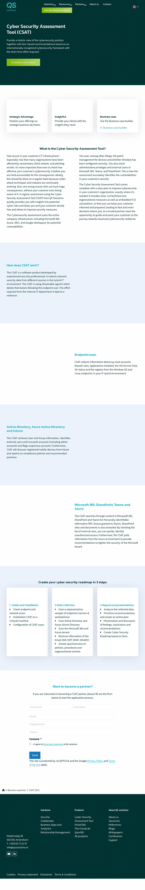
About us (94, 4)
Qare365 (79, 844)
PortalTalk (80, 836)
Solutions (50, 4)
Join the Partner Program (59, 10)
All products (81, 847)
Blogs (112, 840)
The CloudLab (82, 840)
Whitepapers (116, 844)
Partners (81, 4)
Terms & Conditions (65, 886)
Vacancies (114, 832)
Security (45, 828)
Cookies (11, 886)
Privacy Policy (95, 772)
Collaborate (47, 832)
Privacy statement (28, 886)
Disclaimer (46, 886)
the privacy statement (53, 755)
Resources (65, 4)
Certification (115, 847)
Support (113, 851)
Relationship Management (55, 844)
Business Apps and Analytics (51, 838)
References (115, 836)
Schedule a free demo (23, 68)
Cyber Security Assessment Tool (84, 830)
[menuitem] (49, 4)
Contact (107, 4)
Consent (35, 750)
